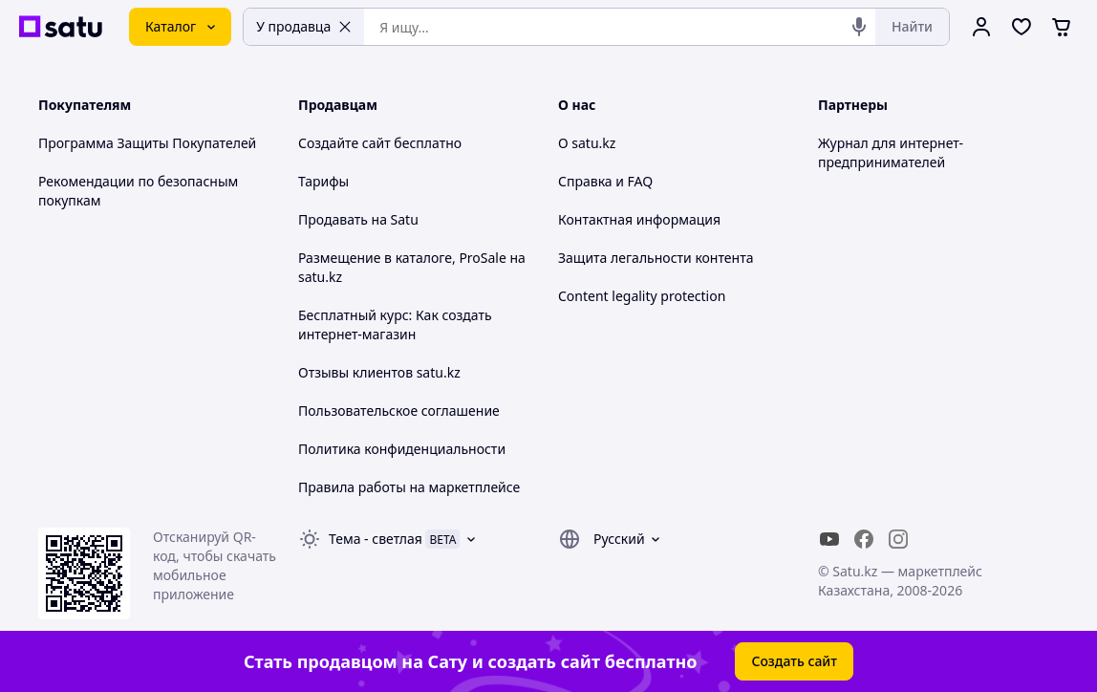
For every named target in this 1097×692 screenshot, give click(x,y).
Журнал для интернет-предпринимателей (890, 152)
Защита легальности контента (655, 258)
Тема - (375, 539)
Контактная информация (639, 219)
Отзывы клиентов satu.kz (379, 372)
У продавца (304, 26)
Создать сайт (794, 661)
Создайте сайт (344, 143)
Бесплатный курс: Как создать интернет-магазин (395, 324)
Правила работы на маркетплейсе (409, 487)
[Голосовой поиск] (859, 27)
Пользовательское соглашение (399, 410)
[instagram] (898, 539)
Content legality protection (641, 296)
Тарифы (323, 181)
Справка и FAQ (605, 181)
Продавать (333, 219)
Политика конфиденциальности (401, 449)
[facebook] (863, 539)
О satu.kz (586, 143)
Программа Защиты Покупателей (147, 143)
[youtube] (829, 539)
